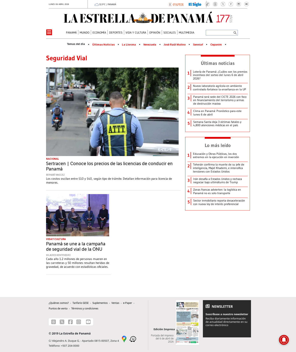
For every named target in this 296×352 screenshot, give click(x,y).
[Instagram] (78, 321)
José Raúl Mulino (175, 44)
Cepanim (216, 44)
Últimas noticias (218, 63)
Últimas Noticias (103, 44)
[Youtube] (88, 321)
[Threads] (53, 321)
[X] (62, 321)
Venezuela (149, 44)
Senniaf (198, 44)
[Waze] (133, 338)
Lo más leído (218, 145)
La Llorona (129, 44)
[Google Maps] (124, 338)
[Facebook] (70, 321)
